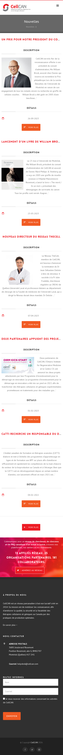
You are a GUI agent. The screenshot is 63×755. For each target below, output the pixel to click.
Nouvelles (30, 27)
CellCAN (34, 742)
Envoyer (11, 716)
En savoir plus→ (10, 625)
